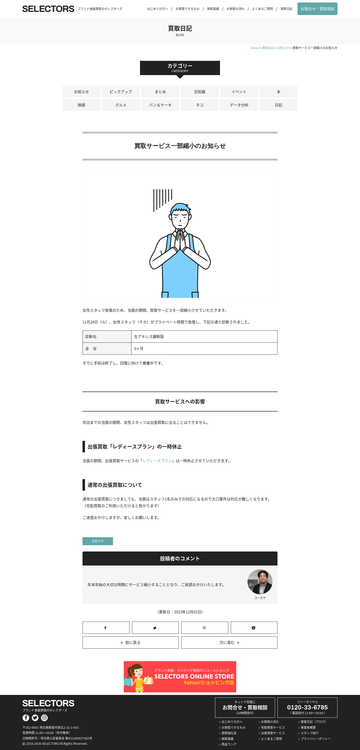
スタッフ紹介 (310, 733)
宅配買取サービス (273, 727)
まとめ (160, 91)
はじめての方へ (157, 9)
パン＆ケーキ (160, 105)
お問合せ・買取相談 (317, 9)
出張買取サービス (273, 733)
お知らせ (81, 91)
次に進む (227, 642)
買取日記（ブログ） (314, 721)
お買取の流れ (235, 9)
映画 (81, 105)
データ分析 (239, 105)
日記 (278, 105)
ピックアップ (121, 91)
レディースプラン (157, 460)
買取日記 (286, 9)
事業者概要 (308, 727)
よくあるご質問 (262, 9)
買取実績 (213, 9)
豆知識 (199, 91)
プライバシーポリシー (316, 738)
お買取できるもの (188, 9)
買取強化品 (229, 733)
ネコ (200, 105)
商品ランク (229, 744)
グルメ (120, 105)
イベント (239, 91)
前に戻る (133, 642)
